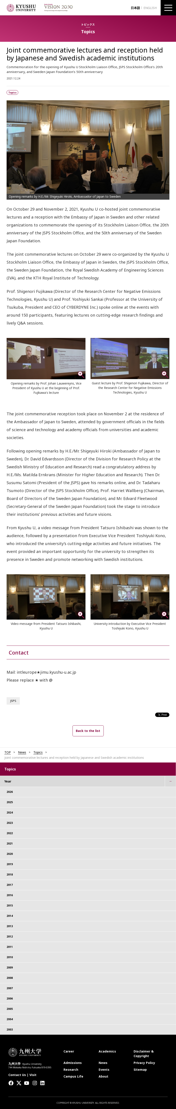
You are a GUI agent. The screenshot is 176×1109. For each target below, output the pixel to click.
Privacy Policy (144, 1063)
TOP (7, 752)
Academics (107, 1051)
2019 (10, 864)
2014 (10, 916)
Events (104, 1069)
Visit (32, 1075)
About (103, 1076)
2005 (10, 1009)
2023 (10, 823)
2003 (10, 1029)
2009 (10, 967)
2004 (10, 1019)
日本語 (135, 8)
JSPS (13, 701)
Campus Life (73, 1076)
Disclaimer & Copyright (144, 1053)
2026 (10, 792)
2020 (10, 854)
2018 (10, 874)
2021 (10, 843)
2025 (10, 802)
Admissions (73, 1063)
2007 (10, 988)
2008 (10, 978)
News (22, 752)
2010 (10, 957)
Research (71, 1069)
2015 (10, 905)
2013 (10, 926)
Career (69, 1051)
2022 (10, 833)
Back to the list (88, 731)
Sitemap (140, 1069)
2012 (10, 936)
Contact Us (17, 1075)
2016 (10, 895)
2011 (10, 947)
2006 (10, 998)
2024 (10, 812)
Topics (38, 752)
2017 (10, 885)
